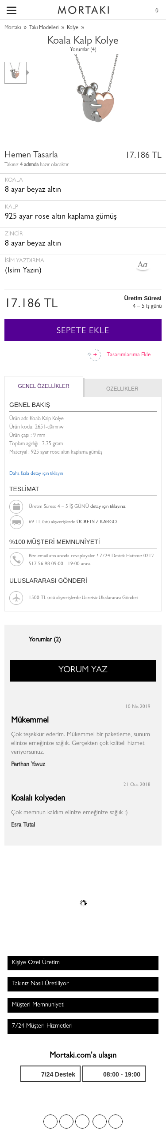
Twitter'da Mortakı (66, 1121)
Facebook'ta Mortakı (50, 1121)
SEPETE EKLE (83, 331)
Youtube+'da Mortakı (115, 1121)
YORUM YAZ (83, 670)
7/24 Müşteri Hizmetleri (42, 1026)
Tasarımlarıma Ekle (129, 355)
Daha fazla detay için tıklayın (36, 473)
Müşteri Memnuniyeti (38, 1005)
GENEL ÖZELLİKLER (43, 386)
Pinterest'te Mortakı (82, 1121)
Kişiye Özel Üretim (36, 963)
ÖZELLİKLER (122, 389)
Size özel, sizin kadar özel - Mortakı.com (83, 8)
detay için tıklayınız (107, 506)
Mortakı (12, 28)
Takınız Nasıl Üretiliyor (40, 984)
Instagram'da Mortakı (100, 1121)
